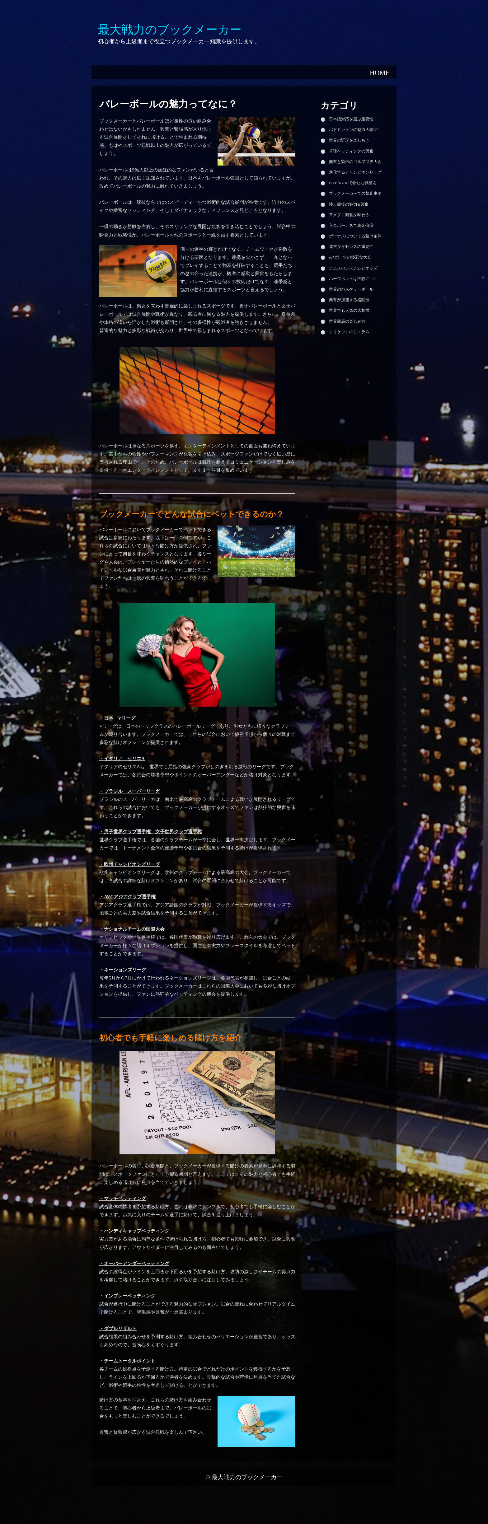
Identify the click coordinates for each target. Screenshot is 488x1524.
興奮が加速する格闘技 (349, 300)
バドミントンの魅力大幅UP (353, 130)
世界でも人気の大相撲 (349, 310)
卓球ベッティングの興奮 (351, 151)
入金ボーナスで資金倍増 (351, 225)
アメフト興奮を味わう (349, 215)
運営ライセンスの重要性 (351, 247)
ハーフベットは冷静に (349, 279)
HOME (380, 73)
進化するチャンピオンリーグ (355, 172)
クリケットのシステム (349, 332)
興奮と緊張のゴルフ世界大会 (355, 162)
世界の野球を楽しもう (349, 140)
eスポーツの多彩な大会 (350, 257)
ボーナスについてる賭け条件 (355, 236)
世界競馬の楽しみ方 (347, 321)
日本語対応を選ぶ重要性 (351, 119)
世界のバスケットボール (351, 289)
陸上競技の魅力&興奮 (348, 204)
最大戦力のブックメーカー (247, 1477)
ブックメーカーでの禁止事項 (355, 193)
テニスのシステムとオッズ (353, 268)
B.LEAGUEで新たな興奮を (353, 183)
